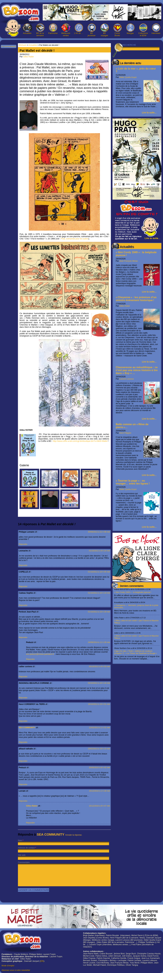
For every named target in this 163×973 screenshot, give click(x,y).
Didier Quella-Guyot (127, 77)
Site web (21, 855)
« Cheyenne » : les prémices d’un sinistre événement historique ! (136, 299)
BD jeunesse (91, 30)
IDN (42, 961)
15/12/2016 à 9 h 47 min (99, 806)
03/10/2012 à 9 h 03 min (99, 666)
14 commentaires (8, 46)
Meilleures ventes (66, 30)
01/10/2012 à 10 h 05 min (99, 572)
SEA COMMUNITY (27, 727)
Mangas (130, 29)
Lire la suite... (149, 112)
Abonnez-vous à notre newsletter (16, 970)
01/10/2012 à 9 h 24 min (99, 551)
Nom (20, 840)
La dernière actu (130, 63)
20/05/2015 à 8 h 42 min (99, 767)
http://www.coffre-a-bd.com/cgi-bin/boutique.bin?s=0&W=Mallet (80, 441)
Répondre (23, 544)
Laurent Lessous (126, 379)
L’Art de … (79, 29)
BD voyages (104, 30)
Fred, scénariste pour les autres (75, 239)
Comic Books (117, 30)
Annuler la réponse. (73, 835)
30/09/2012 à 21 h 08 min (99, 532)
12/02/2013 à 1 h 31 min (99, 727)
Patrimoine (53, 29)
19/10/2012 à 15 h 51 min (99, 704)
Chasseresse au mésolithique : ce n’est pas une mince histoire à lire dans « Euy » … (137, 370)
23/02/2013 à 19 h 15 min (99, 749)
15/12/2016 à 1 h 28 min (99, 791)
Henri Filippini (125, 433)
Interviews (156, 29)
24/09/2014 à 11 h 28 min (99, 642)
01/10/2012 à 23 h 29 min (99, 612)
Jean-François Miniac (128, 261)
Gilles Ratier (124, 306)
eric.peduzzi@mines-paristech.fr (40, 654)
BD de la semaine (40, 30)
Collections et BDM (143, 30)
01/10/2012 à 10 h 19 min (99, 593)
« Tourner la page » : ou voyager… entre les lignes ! (133, 482)
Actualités (27, 29)
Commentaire (24, 862)
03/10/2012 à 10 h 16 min (99, 683)
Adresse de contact (26, 848)
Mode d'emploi (8, 966)
